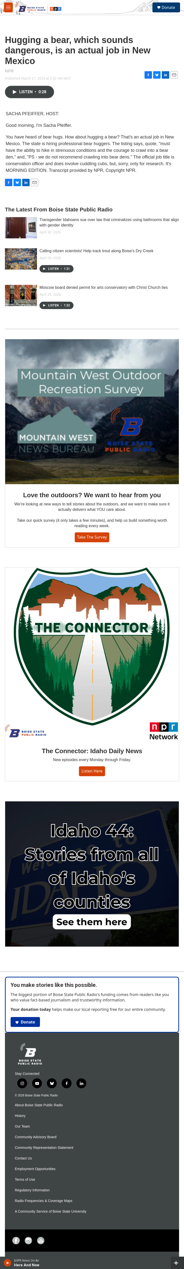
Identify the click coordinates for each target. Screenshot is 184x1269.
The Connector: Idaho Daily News (92, 751)
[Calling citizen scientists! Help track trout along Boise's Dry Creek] (21, 259)
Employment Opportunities (35, 1169)
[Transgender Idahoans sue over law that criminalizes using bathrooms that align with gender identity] (21, 227)
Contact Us (23, 1158)
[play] (7, 1262)
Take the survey (92, 537)
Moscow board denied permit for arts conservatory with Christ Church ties (103, 287)
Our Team (22, 1126)
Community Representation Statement (44, 1148)
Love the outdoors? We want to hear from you (92, 495)
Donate (168, 7)
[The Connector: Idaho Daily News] (92, 653)
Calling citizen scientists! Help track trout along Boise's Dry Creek (96, 251)
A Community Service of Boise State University (50, 1211)
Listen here (91, 771)
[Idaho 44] (92, 874)
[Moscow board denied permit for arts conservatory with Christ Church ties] (21, 295)
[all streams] (177, 1263)
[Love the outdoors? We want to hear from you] (92, 411)
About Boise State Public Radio (39, 1105)
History (20, 1116)
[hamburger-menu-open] (8, 7)
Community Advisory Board (35, 1137)
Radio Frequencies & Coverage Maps (43, 1201)
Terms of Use (25, 1179)
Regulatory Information (32, 1190)
